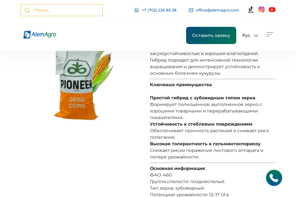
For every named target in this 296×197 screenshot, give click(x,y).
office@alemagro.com (214, 10)
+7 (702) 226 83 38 (155, 10)
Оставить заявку (211, 35)
